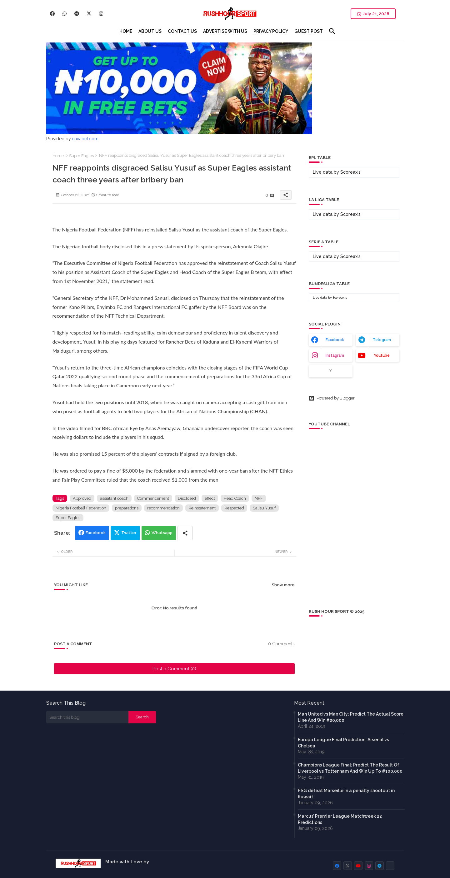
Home (58, 155)
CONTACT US (182, 31)
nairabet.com (85, 138)
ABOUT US (150, 31)
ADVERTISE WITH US (225, 31)
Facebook (96, 532)
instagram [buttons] (335, 355)
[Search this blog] (87, 717)
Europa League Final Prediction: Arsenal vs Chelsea (343, 742)
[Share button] (185, 533)
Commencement (153, 498)
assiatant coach (114, 498)
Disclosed (187, 498)
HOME (125, 31)
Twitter (129, 532)
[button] (332, 31)
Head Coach (235, 498)
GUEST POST (308, 31)
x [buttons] (330, 371)
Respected (234, 508)
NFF (259, 498)
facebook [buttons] (335, 340)
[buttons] (52, 13)
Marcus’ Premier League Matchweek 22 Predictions (340, 819)
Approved (82, 498)
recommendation (163, 508)
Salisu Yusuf (264, 508)
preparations (126, 508)
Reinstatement (202, 508)
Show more (283, 585)
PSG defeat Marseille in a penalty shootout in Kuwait (346, 793)
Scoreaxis (350, 172)
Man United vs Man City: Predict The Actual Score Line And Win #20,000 (350, 717)
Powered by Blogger (332, 398)
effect (210, 498)
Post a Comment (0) (174, 669)
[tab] (125, 31)
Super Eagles (81, 155)
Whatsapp (162, 532)
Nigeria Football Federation (81, 508)
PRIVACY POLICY (270, 31)
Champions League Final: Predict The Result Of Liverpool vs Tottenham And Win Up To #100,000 (350, 768)
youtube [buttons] (382, 355)
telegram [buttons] (382, 340)
